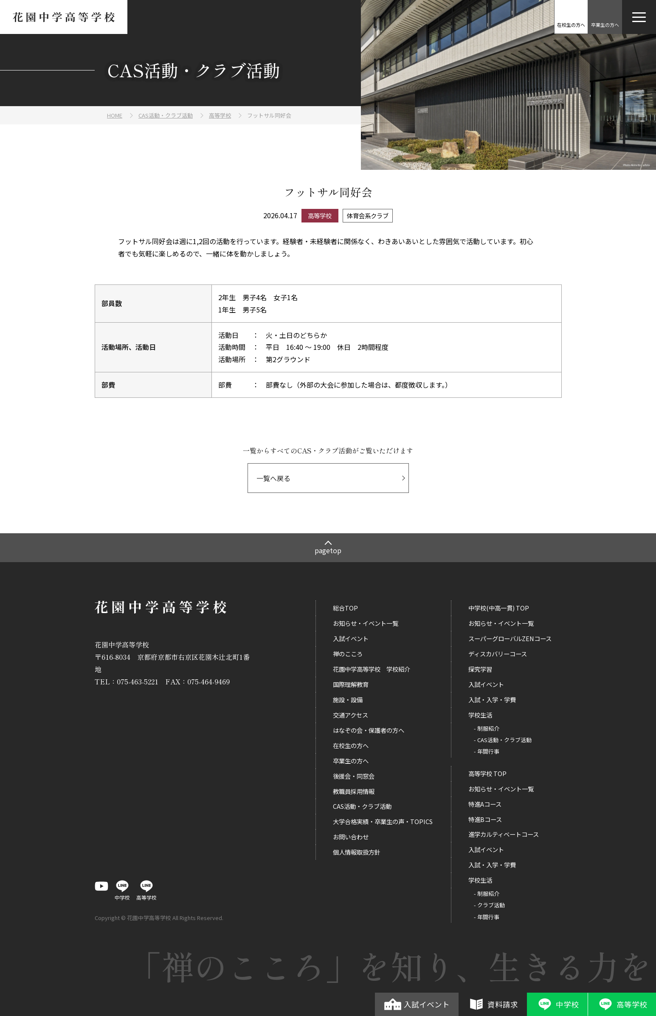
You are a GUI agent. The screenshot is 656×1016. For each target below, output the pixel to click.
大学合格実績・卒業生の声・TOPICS (383, 821)
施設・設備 (348, 699)
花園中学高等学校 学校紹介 (371, 668)
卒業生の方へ (351, 760)
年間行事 (488, 751)
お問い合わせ (351, 836)
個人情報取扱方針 (356, 851)
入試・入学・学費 (492, 699)
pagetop (328, 550)
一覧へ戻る (273, 478)
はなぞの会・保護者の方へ (368, 730)
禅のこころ (348, 653)
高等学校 (622, 1004)
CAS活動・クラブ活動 (362, 806)
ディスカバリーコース (497, 653)
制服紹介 (488, 728)
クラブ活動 (491, 905)
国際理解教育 (351, 684)
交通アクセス (350, 714)
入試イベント (417, 1004)
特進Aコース (484, 803)
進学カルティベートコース (503, 834)
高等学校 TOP (487, 773)
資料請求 (492, 1004)
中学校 (557, 1004)
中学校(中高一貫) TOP (498, 607)
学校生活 (480, 714)
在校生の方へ (351, 745)
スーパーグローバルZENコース (510, 638)
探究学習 (480, 668)
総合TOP (345, 607)
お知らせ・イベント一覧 (365, 623)
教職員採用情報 (353, 791)
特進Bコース (485, 819)
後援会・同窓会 (353, 775)
